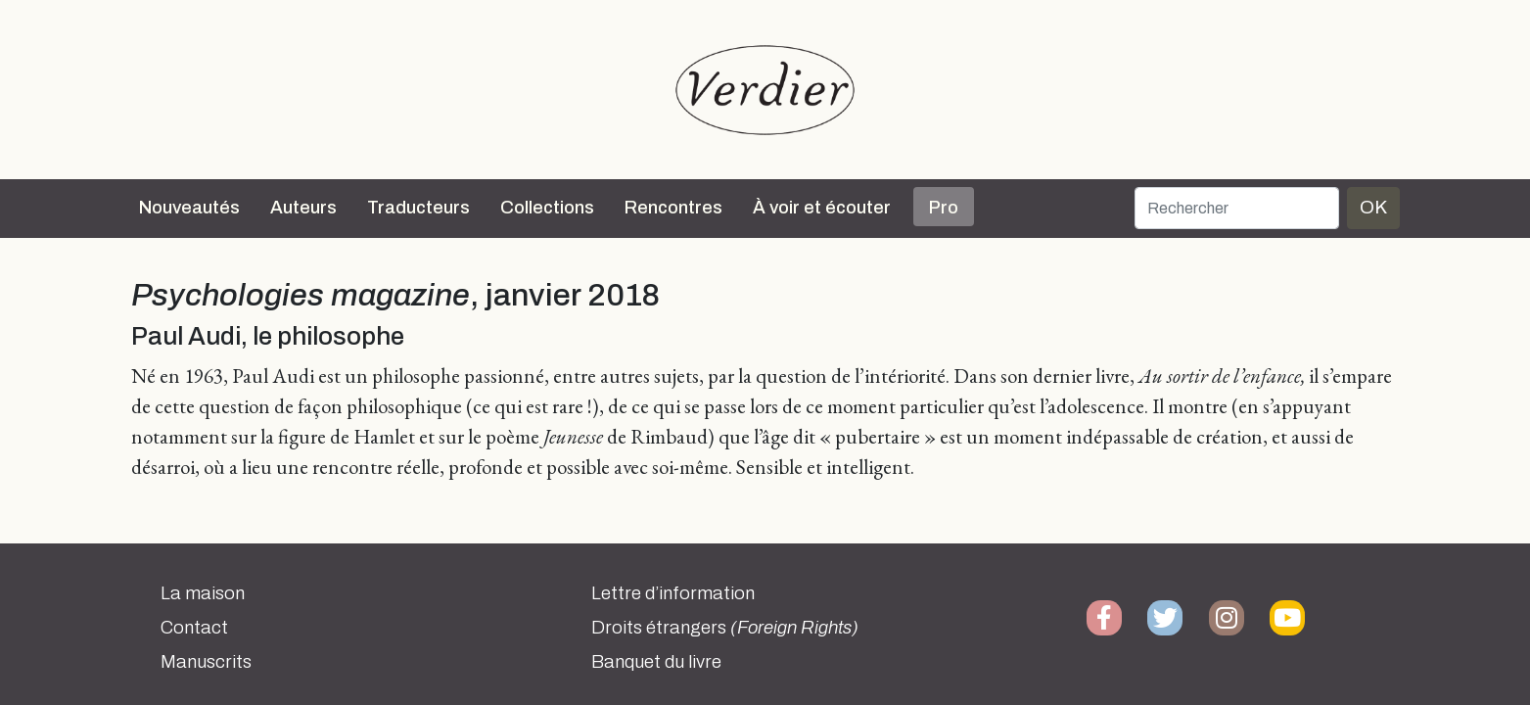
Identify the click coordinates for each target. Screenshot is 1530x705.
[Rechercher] (1237, 208)
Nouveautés (189, 207)
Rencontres (673, 207)
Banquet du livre (656, 662)
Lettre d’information (673, 593)
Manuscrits (206, 662)
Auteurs (303, 207)
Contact (194, 627)
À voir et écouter (822, 207)
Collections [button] (547, 207)
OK (1373, 207)
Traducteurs (418, 207)
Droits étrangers (724, 627)
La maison (203, 593)
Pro (943, 207)
